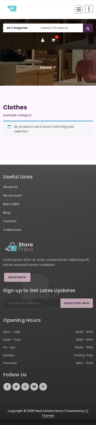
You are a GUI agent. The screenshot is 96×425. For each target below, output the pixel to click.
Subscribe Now (77, 303)
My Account (12, 195)
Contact (10, 221)
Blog (6, 212)
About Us (10, 187)
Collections (12, 229)
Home (46, 67)
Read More (17, 277)
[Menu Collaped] (79, 9)
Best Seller (11, 204)
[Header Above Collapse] (89, 9)
